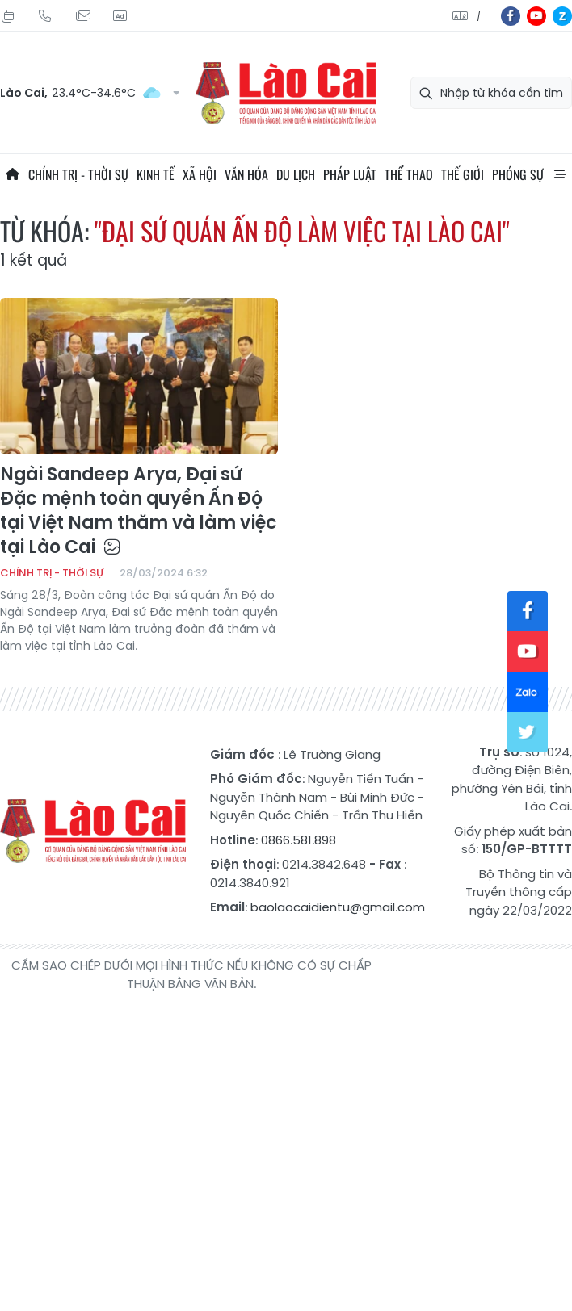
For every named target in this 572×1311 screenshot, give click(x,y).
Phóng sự (518, 174)
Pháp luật (349, 174)
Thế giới (462, 174)
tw (527, 732)
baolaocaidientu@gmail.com (337, 906)
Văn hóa (246, 174)
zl (562, 16)
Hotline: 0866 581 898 (45, 16)
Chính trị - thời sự (78, 174)
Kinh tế (156, 174)
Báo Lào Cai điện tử (286, 93)
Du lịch (295, 174)
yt (536, 16)
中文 (479, 16)
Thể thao (409, 174)
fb (510, 16)
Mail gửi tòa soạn (82, 16)
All (560, 174)
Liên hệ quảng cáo (119, 16)
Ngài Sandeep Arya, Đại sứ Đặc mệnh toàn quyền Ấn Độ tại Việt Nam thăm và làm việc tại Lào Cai (138, 511)
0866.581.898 (298, 839)
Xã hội (200, 174)
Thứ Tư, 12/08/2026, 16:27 (8, 16)
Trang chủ (12, 174)
